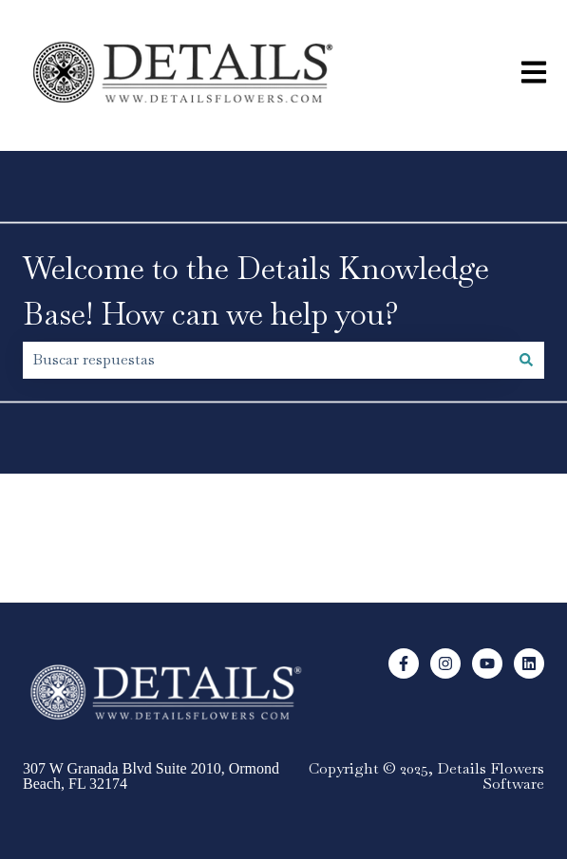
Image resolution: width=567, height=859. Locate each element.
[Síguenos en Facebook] (403, 663)
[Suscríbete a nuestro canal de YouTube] (487, 663)
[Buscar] (526, 360)
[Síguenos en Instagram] (445, 663)
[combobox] (265, 360)
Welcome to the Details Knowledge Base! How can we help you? (256, 291)
